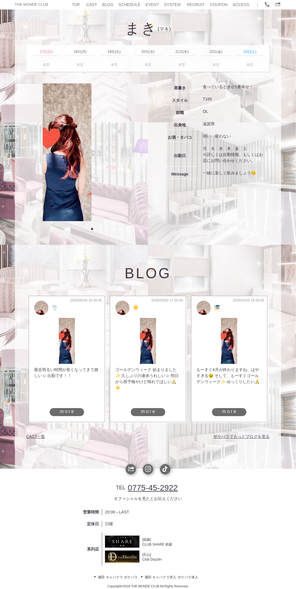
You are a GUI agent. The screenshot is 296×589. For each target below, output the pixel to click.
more (67, 411)
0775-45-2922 (153, 487)
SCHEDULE (129, 4)
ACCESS (241, 4)
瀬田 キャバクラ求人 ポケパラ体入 (171, 577)
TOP (76, 4)
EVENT (152, 4)
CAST (91, 4)
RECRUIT (196, 4)
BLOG (107, 4)
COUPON (218, 4)
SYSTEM (172, 4)
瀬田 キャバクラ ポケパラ (118, 577)
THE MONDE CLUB (31, 4)
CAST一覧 (35, 436)
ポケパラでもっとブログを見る (241, 436)
